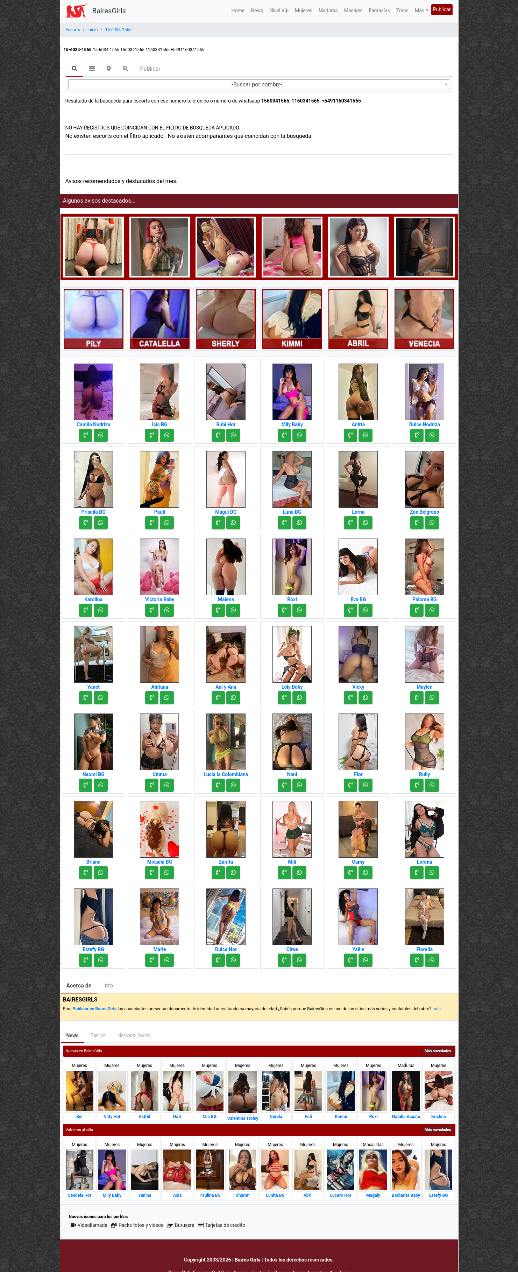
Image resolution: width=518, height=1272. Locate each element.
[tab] (74, 69)
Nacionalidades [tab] (134, 1035)
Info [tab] (108, 985)
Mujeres (303, 10)
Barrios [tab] (98, 1035)
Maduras (328, 10)
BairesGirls (109, 11)
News (257, 10)
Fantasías (379, 10)
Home (238, 10)
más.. (437, 1008)
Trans (402, 10)
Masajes (353, 10)
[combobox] (259, 84)
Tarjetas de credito (222, 1225)
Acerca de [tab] (79, 985)
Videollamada (89, 1225)
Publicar (442, 9)
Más (419, 10)
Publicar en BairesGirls (94, 1008)
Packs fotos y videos (137, 1225)
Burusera (180, 1225)
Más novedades (438, 1051)
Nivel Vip (279, 10)
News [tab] (72, 1035)
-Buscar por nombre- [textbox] (257, 84)
